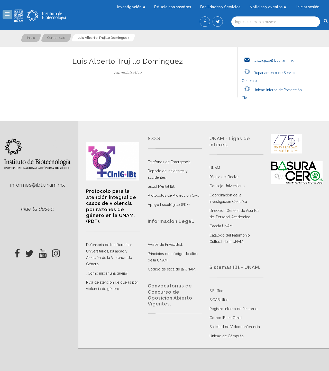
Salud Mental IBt (161, 186)
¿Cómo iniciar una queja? (106, 273)
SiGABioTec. (219, 300)
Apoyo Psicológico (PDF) (169, 205)
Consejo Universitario (227, 186)
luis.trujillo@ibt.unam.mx (268, 60)
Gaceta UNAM (221, 226)
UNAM (214, 168)
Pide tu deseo (37, 209)
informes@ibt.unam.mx (37, 185)
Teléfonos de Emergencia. (169, 162)
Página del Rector (224, 177)
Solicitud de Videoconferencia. (235, 327)
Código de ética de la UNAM (171, 269)
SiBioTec (216, 291)
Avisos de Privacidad (165, 244)
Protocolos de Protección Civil (173, 195)
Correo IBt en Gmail (225, 318)
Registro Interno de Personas (233, 309)
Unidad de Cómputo (226, 336)
